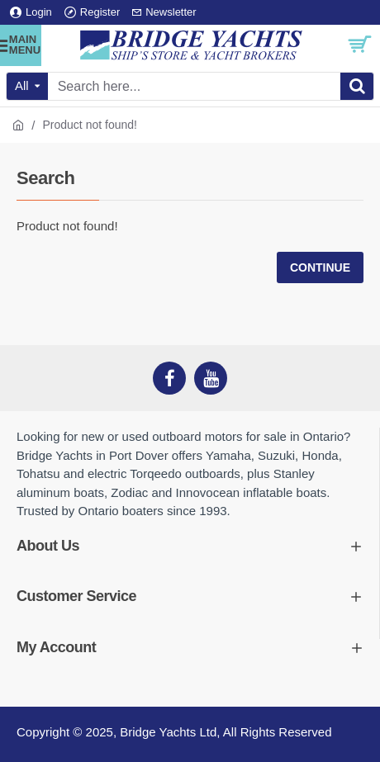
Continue (320, 267)
